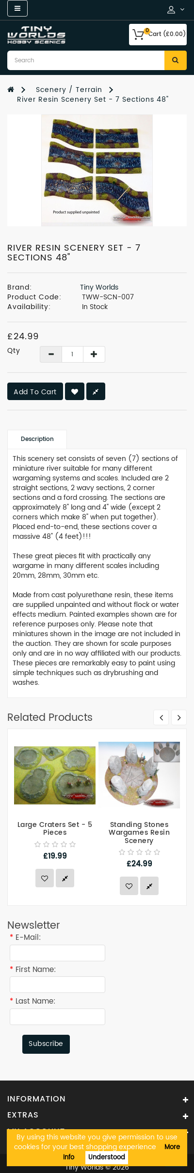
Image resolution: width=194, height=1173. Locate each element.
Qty (13, 351)
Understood (106, 1158)
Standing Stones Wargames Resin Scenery (139, 832)
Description (37, 439)
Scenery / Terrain (69, 89)
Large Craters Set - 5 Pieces (55, 829)
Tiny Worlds (99, 287)
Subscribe (46, 1043)
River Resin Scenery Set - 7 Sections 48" (93, 99)
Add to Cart (35, 392)
